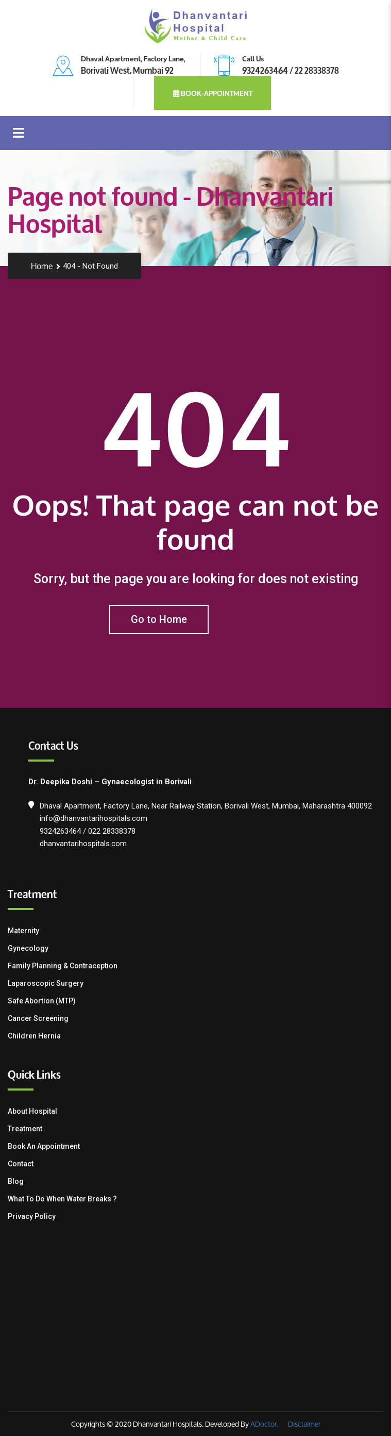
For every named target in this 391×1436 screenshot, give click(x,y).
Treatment (25, 1129)
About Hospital (32, 1111)
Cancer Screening (38, 1018)
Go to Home (159, 619)
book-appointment (212, 92)
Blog (16, 1181)
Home (42, 266)
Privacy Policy (32, 1216)
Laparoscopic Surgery (45, 983)
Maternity (23, 931)
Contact (20, 1164)
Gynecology (28, 948)
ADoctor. (264, 1423)
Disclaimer (303, 1423)
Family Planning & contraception (62, 966)
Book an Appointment (44, 1146)
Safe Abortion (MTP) (42, 1001)
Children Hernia (34, 1036)
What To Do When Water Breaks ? (62, 1199)
